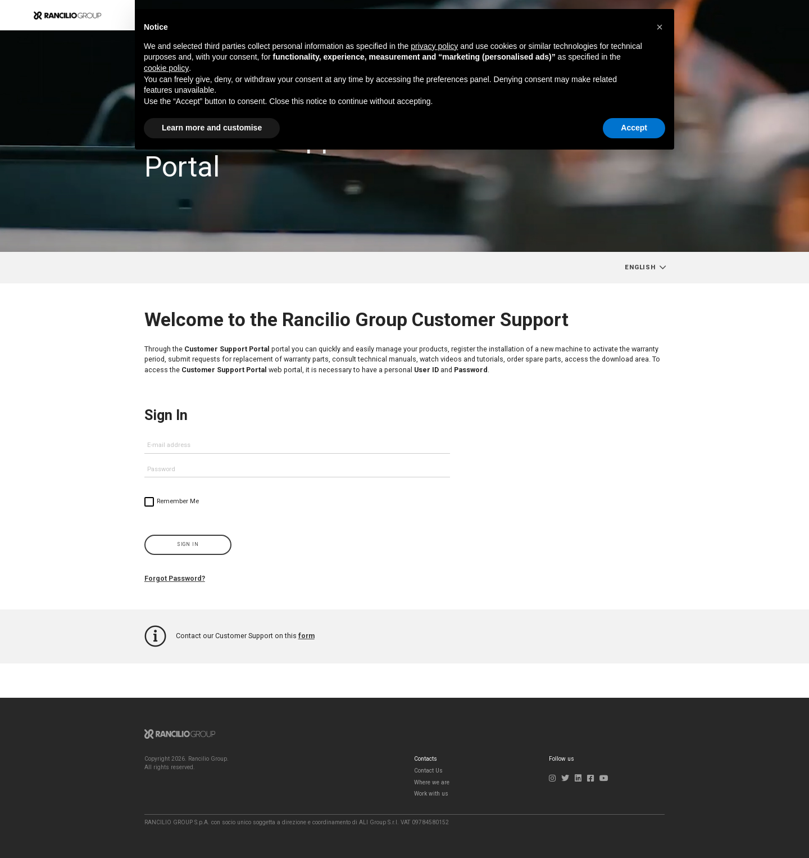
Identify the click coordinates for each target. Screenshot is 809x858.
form (306, 635)
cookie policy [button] (166, 68)
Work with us (431, 794)
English (640, 267)
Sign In (188, 544)
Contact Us (428, 770)
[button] (660, 27)
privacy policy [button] (434, 46)
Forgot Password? (175, 578)
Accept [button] (634, 127)
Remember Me (178, 501)
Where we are (431, 782)
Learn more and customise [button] (212, 127)
